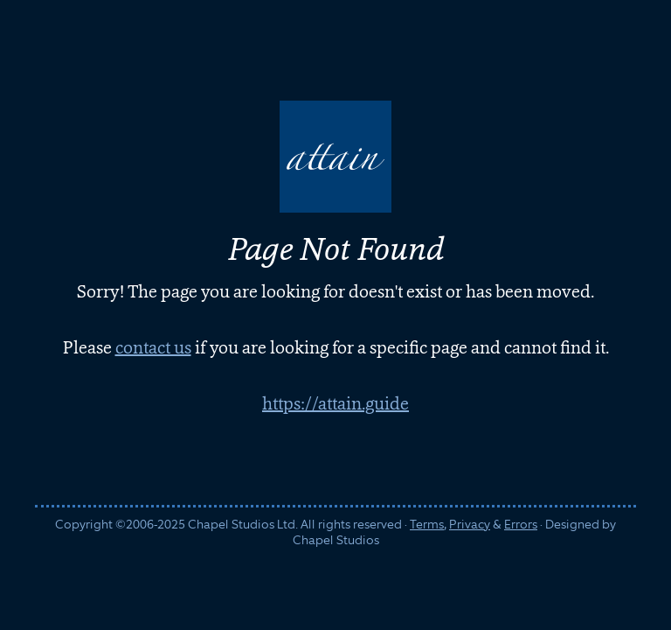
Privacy (469, 524)
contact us (153, 347)
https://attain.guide (335, 403)
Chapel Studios (336, 540)
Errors (520, 524)
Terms (427, 524)
